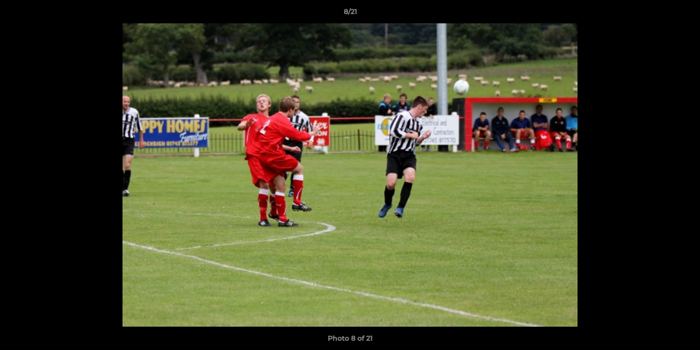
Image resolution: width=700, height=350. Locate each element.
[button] (682, 14)
